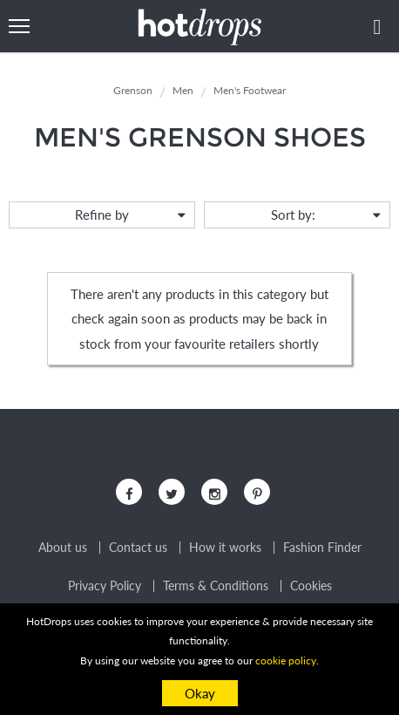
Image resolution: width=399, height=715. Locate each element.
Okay (200, 693)
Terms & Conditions (215, 586)
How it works (225, 547)
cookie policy (285, 660)
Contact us (138, 547)
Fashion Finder (322, 547)
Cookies (311, 586)
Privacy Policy (104, 586)
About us (62, 547)
